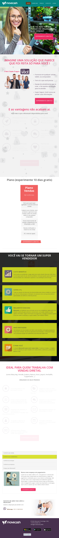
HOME (28, 3)
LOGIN (54, 3)
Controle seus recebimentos (10, 455)
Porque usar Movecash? (9, 467)
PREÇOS (42, 3)
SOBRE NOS (35, 3)
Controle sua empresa (8, 463)
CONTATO (48, 3)
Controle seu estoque (8, 459)
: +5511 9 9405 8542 (13, 509)
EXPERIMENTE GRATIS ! (44, 36)
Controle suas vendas (8, 451)
